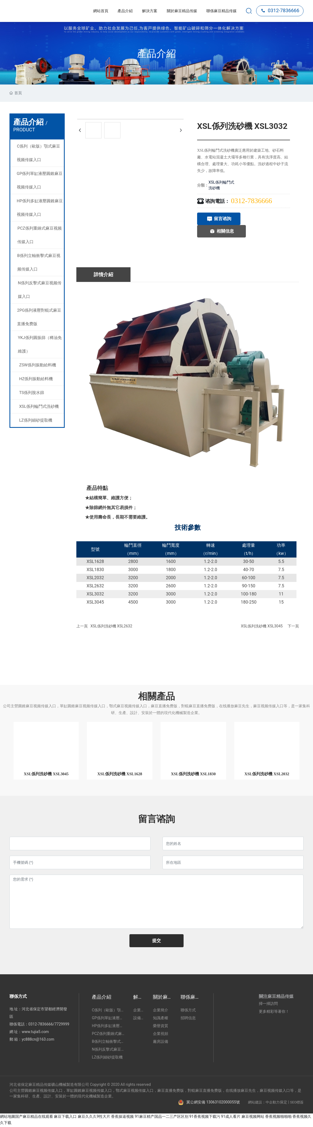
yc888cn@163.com (38, 1040)
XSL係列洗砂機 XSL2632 (111, 626)
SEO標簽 (297, 1103)
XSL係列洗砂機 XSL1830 (193, 774)
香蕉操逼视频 (122, 1117)
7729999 (61, 1025)
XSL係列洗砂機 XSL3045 (262, 626)
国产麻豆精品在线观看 (34, 1117)
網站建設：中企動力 (264, 1103)
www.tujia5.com (35, 1032)
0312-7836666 (279, 10)
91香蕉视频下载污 (204, 1117)
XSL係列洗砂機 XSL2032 (267, 774)
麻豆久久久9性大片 (94, 1117)
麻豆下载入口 (65, 1117)
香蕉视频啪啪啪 (278, 1117)
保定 (283, 1103)
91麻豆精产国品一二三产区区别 (161, 1117)
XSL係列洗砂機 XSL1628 (120, 774)
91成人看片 (230, 1117)
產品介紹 (156, 54)
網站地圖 (7, 1117)
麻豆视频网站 (253, 1117)
